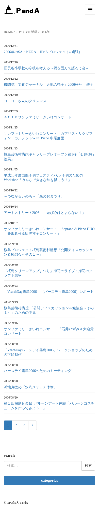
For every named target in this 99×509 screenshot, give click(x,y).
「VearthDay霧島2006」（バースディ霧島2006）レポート (49, 292)
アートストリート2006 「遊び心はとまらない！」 (45, 213)
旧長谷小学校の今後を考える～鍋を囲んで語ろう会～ (46, 68)
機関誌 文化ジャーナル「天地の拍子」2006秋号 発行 (48, 84)
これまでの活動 (26, 32)
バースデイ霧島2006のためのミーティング (37, 371)
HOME (8, 32)
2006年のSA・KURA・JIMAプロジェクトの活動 (42, 52)
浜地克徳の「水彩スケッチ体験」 (30, 387)
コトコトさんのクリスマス (27, 101)
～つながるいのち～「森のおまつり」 (34, 196)
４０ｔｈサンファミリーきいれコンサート (37, 117)
